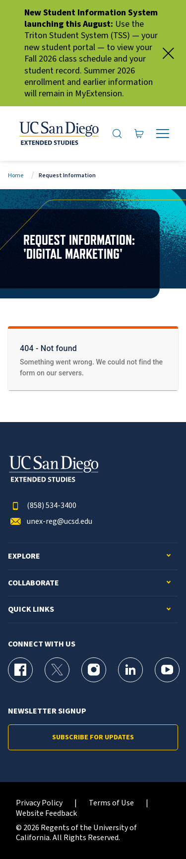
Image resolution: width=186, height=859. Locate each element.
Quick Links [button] (31, 609)
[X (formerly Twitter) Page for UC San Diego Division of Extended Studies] (57, 669)
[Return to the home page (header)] (58, 133)
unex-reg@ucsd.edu (50, 521)
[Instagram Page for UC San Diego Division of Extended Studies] (93, 669)
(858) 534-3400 (42, 506)
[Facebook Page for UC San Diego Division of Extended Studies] (20, 669)
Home (15, 175)
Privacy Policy (39, 803)
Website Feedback (46, 813)
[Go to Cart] (139, 133)
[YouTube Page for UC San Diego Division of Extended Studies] (167, 669)
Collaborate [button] (33, 583)
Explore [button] (24, 556)
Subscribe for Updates (93, 737)
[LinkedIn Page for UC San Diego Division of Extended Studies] (130, 669)
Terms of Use (111, 803)
